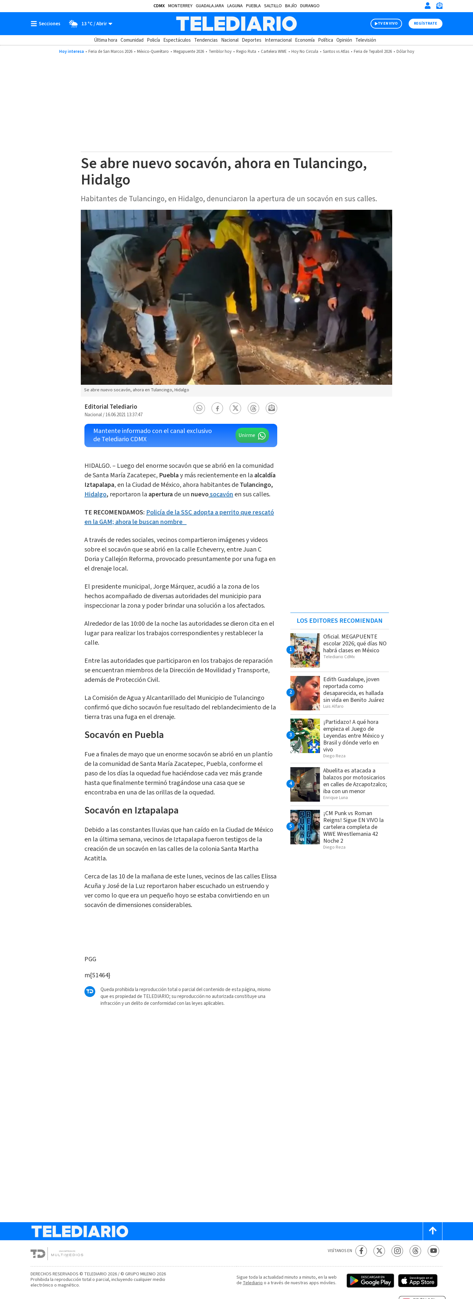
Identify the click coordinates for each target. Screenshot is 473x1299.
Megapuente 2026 (188, 51)
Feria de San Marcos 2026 (110, 51)
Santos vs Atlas (336, 51)
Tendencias (206, 40)
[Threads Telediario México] (415, 1251)
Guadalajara (210, 6)
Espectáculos (177, 40)
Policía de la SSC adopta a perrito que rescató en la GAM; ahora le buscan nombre (179, 517)
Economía (305, 40)
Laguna (235, 6)
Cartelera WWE (274, 51)
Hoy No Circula (304, 51)
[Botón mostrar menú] (47, 23)
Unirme (246, 435)
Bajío (291, 6)
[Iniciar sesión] (427, 5)
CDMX (159, 6)
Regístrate (425, 23)
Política (325, 40)
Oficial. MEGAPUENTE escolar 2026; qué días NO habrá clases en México (355, 644)
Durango (310, 6)
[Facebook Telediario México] (361, 1251)
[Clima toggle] (88, 24)
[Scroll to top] (432, 1231)
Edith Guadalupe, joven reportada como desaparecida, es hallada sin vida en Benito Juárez (353, 689)
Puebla (253, 6)
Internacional (278, 40)
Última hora (105, 40)
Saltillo (273, 6)
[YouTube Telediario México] (433, 1251)
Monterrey (180, 6)
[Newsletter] (439, 7)
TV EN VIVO (388, 23)
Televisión (365, 40)
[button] (199, 408)
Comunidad (132, 40)
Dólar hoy (405, 51)
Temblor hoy (220, 51)
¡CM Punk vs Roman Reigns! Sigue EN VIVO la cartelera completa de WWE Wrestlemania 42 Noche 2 (353, 827)
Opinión (344, 40)
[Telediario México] (236, 23)
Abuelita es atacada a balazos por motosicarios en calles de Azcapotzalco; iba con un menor (355, 781)
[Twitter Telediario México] (379, 1251)
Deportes (251, 40)
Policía (153, 40)
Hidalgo (95, 494)
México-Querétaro (153, 51)
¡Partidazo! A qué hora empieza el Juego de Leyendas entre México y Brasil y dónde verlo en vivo (353, 736)
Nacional (229, 40)
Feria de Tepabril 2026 (373, 51)
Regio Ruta (246, 51)
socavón (221, 494)
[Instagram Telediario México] (397, 1251)
